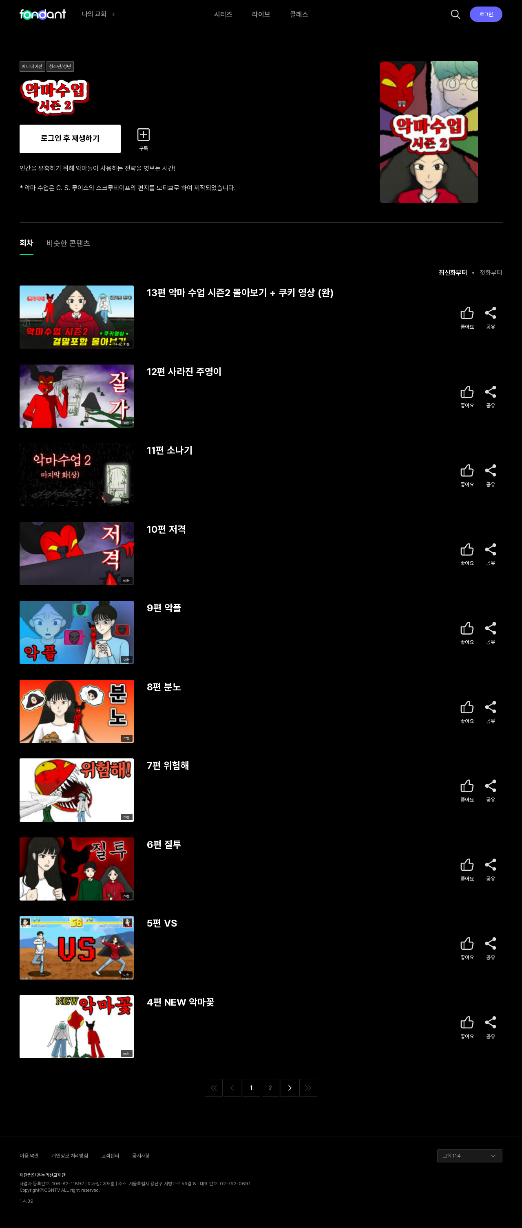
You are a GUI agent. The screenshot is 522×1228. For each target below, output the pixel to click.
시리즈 (223, 14)
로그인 (486, 14)
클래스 (299, 14)
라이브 (261, 14)
